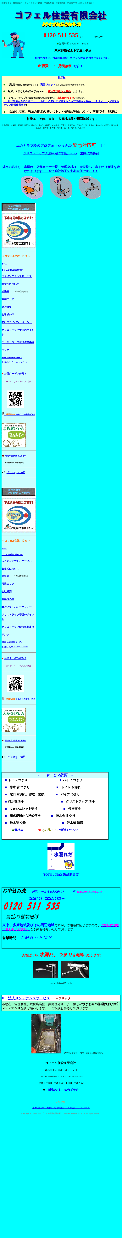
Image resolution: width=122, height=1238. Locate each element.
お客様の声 (8, 314)
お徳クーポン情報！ (15, 373)
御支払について (10, 284)
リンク (5, 350)
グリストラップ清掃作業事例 (18, 342)
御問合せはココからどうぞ (63, 1089)
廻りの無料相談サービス (12, 357)
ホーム (4, 264)
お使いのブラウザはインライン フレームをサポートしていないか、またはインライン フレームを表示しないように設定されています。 (62, 95)
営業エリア (8, 299)
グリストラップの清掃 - (39, 153)
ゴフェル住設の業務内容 (12, 270)
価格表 (5, 291)
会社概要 (7, 306)
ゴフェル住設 (86, 3)
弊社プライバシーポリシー (17, 322)
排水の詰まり (38, 1108)
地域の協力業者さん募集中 (15, 456)
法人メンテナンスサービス (17, 276)
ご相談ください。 (69, 830)
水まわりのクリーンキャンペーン (15, 362)
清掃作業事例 (89, 153)
